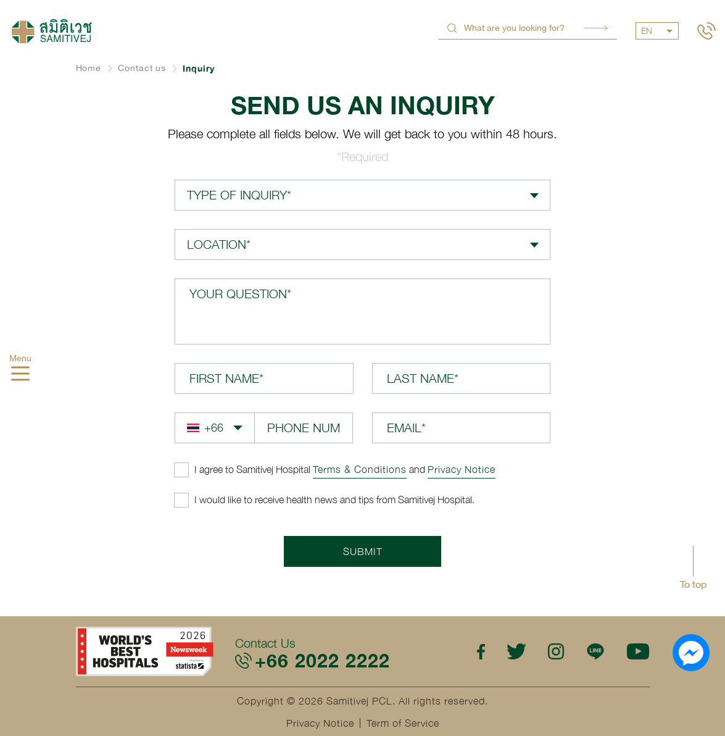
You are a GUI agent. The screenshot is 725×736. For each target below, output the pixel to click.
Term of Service (403, 723)
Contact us (142, 68)
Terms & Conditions (360, 469)
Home (89, 68)
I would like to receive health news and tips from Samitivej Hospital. (334, 499)
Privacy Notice (461, 469)
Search (596, 28)
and (344, 469)
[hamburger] (20, 375)
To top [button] (693, 584)
